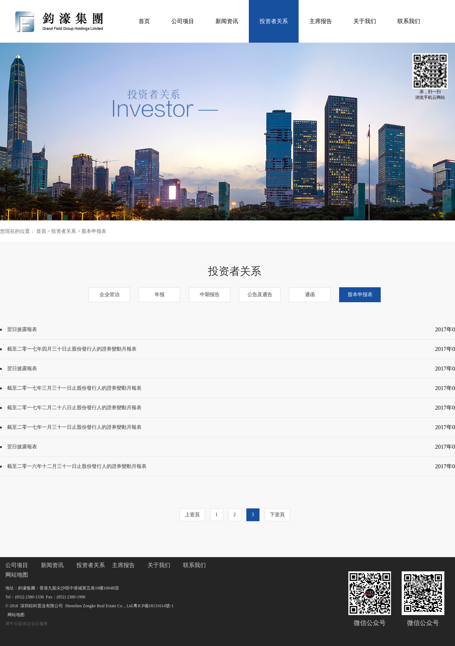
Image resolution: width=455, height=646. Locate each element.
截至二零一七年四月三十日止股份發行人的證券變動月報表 (71, 349)
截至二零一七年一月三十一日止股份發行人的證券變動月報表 (74, 427)
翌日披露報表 (22, 329)
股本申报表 (93, 231)
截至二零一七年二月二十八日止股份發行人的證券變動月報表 (74, 407)
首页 (144, 21)
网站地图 (15, 614)
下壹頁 (277, 514)
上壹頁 (192, 514)
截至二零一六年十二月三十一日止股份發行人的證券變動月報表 (76, 466)
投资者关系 (63, 231)
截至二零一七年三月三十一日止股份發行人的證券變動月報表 (74, 388)
